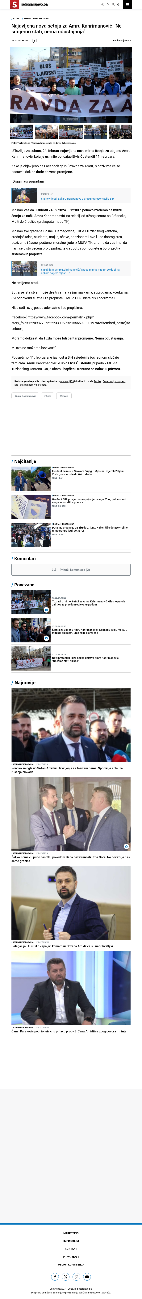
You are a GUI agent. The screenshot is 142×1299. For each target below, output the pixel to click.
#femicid (64, 395)
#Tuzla (47, 395)
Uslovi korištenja (71, 1264)
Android (64, 381)
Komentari (25, 558)
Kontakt (71, 1249)
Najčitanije (25, 461)
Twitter (97, 381)
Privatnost (71, 1256)
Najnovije (25, 682)
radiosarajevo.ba (83, 1288)
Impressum (71, 1241)
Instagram (120, 381)
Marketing (71, 1233)
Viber (37, 384)
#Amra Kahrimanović (25, 395)
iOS (72, 381)
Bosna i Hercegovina (36, 18)
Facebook (108, 381)
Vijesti (17, 18)
